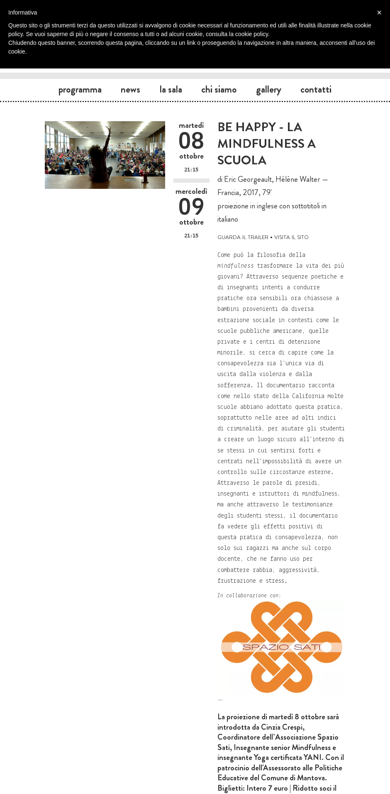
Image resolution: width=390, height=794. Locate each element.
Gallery (268, 89)
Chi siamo (218, 89)
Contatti (316, 89)
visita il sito (291, 236)
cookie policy (251, 34)
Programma (80, 89)
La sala (171, 89)
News (130, 89)
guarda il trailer (242, 236)
